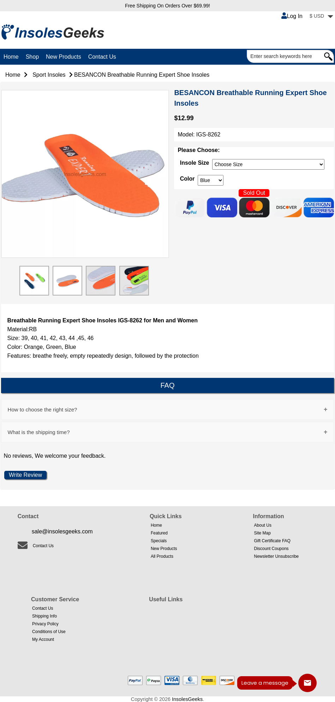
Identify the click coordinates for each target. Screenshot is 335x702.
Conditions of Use (49, 632)
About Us (262, 525)
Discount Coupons (271, 548)
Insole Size (194, 163)
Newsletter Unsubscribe (276, 556)
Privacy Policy (45, 624)
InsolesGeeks (187, 699)
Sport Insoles (48, 75)
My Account (43, 639)
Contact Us (102, 57)
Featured (159, 533)
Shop (32, 57)
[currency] (268, 164)
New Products (63, 57)
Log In (292, 16)
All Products (162, 556)
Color (187, 179)
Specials (159, 541)
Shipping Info (44, 616)
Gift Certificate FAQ (272, 541)
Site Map (262, 533)
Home (11, 57)
